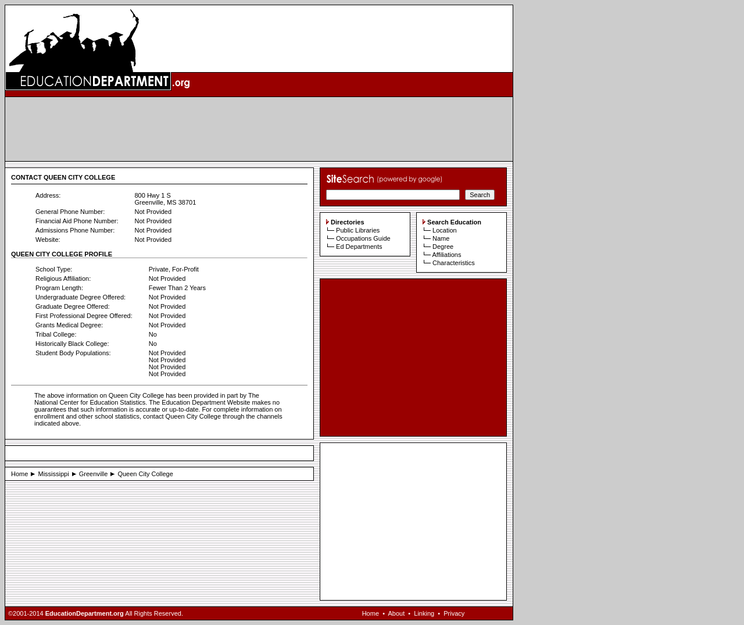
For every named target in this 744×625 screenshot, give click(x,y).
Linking (424, 613)
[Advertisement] (259, 129)
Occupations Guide (363, 238)
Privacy (453, 613)
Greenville (93, 473)
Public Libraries (358, 230)
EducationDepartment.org (84, 613)
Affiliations (446, 254)
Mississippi (53, 473)
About (396, 613)
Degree (442, 246)
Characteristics (453, 262)
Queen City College (145, 473)
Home (19, 473)
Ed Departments (359, 246)
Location (444, 230)
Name (440, 238)
